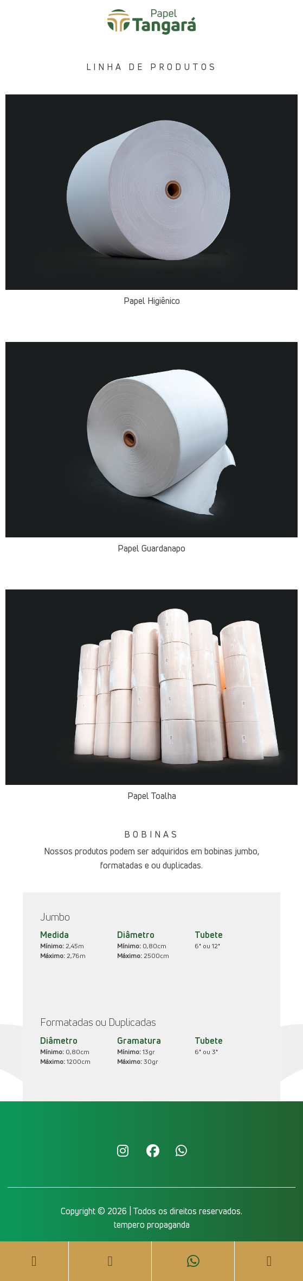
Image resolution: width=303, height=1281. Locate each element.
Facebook (152, 1150)
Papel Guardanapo (151, 548)
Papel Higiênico (152, 301)
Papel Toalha (151, 796)
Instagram (122, 1150)
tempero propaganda (152, 1225)
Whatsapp (181, 1150)
